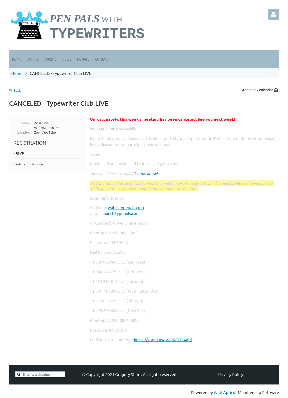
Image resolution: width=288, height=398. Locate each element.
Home (16, 73)
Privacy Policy (230, 374)
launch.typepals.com (121, 213)
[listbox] (260, 90)
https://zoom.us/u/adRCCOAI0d (163, 339)
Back (17, 90)
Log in (273, 14)
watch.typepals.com (126, 207)
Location (23, 132)
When (25, 123)
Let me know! (146, 173)
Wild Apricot (225, 392)
